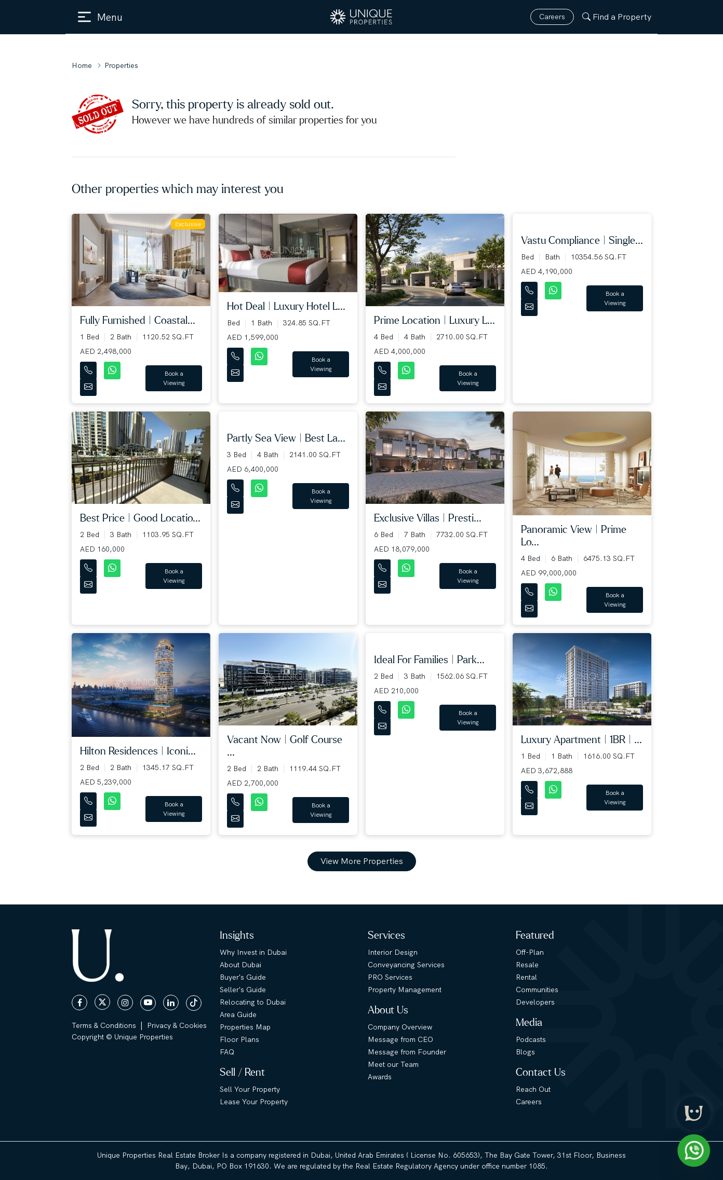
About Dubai (240, 964)
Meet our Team (393, 1064)
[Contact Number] (89, 368)
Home (82, 65)
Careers (552, 16)
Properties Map (245, 1027)
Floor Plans (239, 1039)
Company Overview (400, 1027)
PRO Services (390, 977)
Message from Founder (407, 1051)
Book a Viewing (174, 378)
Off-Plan (530, 952)
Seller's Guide (243, 989)
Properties (121, 65)
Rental (526, 977)
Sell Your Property (250, 1089)
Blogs (525, 1051)
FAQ (227, 1051)
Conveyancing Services (406, 964)
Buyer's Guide (243, 977)
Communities (537, 989)
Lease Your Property (254, 1101)
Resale (527, 964)
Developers (535, 1002)
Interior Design (393, 952)
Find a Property (616, 16)
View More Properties (361, 861)
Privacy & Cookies (177, 1025)
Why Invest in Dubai (253, 952)
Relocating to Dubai (253, 1002)
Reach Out (533, 1089)
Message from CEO (400, 1039)
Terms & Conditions (104, 1025)
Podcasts (531, 1039)
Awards (380, 1076)
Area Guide (238, 1014)
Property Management (404, 989)
